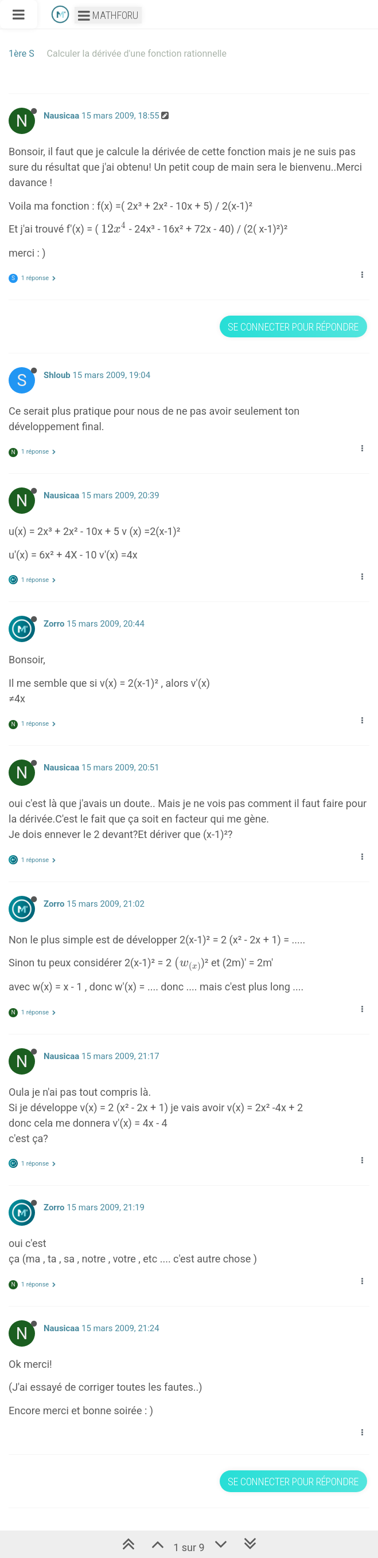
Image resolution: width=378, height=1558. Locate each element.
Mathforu (108, 15)
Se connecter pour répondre (293, 327)
